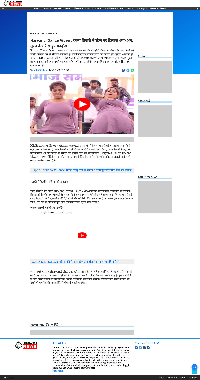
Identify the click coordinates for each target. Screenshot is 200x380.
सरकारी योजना (110, 9)
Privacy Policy (172, 377)
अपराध (67, 9)
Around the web (46, 325)
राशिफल (98, 9)
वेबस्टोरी (163, 9)
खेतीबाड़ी (77, 9)
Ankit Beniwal (40, 70)
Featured (144, 101)
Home (37, 9)
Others (152, 9)
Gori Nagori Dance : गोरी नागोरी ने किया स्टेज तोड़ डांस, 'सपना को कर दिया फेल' (76, 261)
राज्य (121, 9)
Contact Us (183, 377)
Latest (142, 56)
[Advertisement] (82, 304)
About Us (59, 343)
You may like (147, 177)
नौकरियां (88, 9)
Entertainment (47, 33)
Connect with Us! (147, 343)
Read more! (58, 371)
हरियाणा (47, 9)
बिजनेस (130, 9)
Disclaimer (193, 377)
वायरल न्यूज (141, 9)
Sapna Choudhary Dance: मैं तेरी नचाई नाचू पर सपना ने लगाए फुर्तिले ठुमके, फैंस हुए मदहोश (82, 170)
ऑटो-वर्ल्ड (57, 9)
